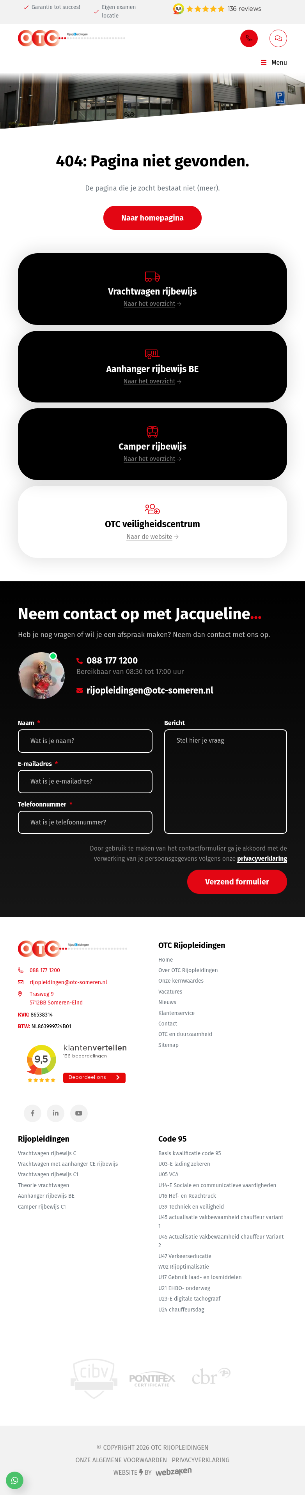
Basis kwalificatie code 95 (189, 1153)
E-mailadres (38, 764)
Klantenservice (176, 1013)
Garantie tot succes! (52, 7)
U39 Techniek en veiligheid (191, 1207)
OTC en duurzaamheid (185, 1034)
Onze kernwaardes (181, 981)
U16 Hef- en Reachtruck (187, 1196)
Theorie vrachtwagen (43, 1185)
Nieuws (167, 1002)
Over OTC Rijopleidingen (188, 970)
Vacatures (170, 991)
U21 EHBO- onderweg (184, 1288)
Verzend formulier (237, 881)
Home (165, 960)
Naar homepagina (152, 217)
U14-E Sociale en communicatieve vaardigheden (217, 1185)
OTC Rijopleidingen (180, 1447)
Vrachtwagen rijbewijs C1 (48, 1174)
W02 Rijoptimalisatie (183, 1267)
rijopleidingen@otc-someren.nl (68, 982)
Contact (167, 1023)
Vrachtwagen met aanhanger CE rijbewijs (68, 1164)
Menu (273, 62)
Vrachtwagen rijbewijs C (47, 1153)
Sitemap (168, 1045)
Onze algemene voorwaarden (121, 1460)
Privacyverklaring (200, 1460)
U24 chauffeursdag (181, 1309)
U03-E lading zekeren (184, 1164)
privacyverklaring (262, 858)
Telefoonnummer (45, 804)
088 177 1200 (45, 970)
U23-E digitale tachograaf (189, 1299)
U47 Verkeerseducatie (184, 1256)
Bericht (174, 723)
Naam (29, 723)
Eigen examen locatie (115, 11)
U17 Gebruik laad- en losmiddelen (200, 1277)
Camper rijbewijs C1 (42, 1207)
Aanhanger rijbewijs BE (46, 1196)
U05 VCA (168, 1174)
